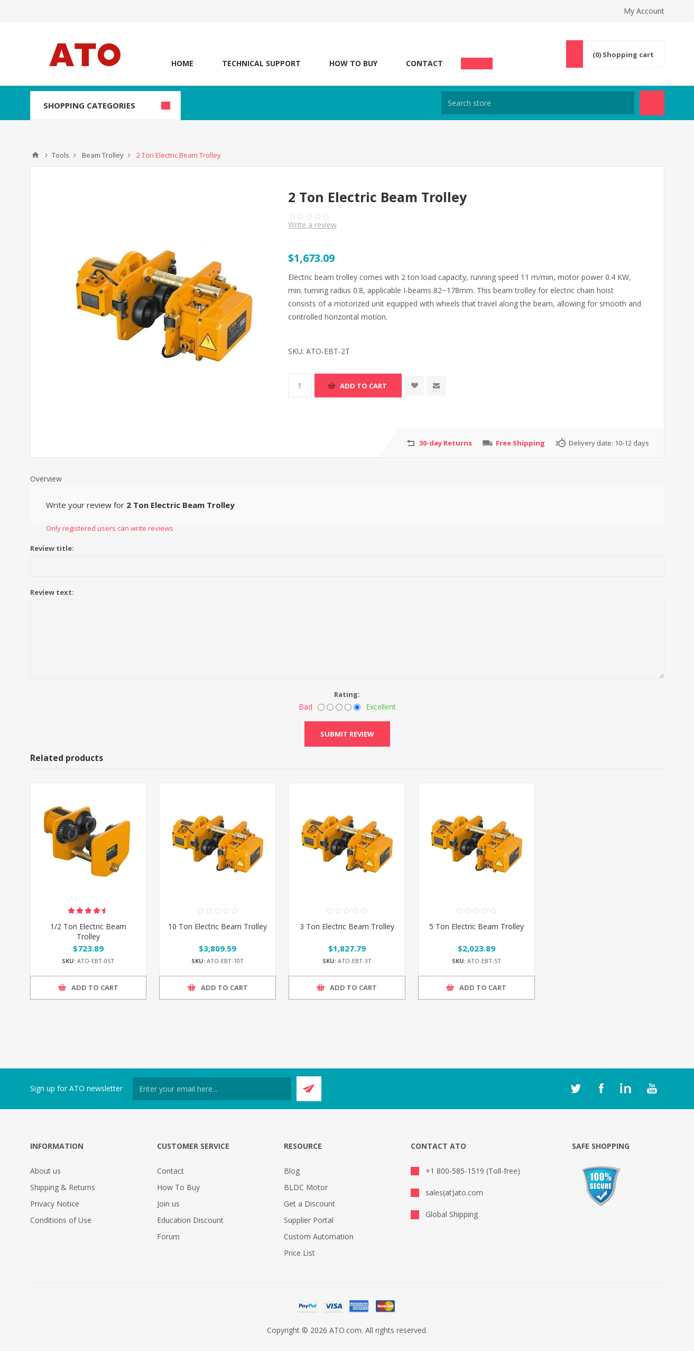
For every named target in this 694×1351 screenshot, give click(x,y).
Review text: (52, 592)
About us (45, 1171)
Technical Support (261, 63)
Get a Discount (309, 1204)
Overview (46, 479)
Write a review (312, 225)
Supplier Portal (309, 1220)
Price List (299, 1253)
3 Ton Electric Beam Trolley (347, 926)
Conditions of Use (60, 1220)
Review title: (52, 548)
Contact (424, 63)
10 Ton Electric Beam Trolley (217, 926)
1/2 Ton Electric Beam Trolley (88, 931)
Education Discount (190, 1220)
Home (182, 63)
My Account (644, 11)
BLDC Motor (306, 1187)
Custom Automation (319, 1236)
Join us (168, 1204)
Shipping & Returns (62, 1187)
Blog (292, 1171)
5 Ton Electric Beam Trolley (476, 926)
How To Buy (353, 63)
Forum (168, 1236)
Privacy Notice (54, 1204)
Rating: (347, 694)
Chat (477, 60)
